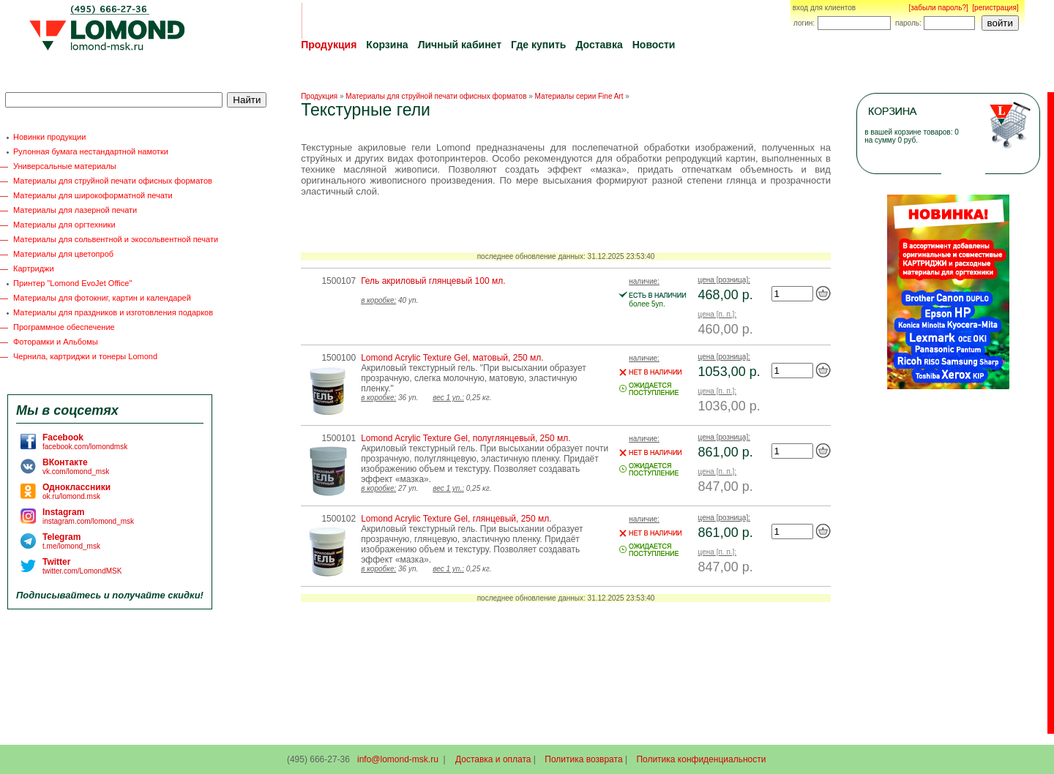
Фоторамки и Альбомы (55, 341)
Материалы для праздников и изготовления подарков (113, 312)
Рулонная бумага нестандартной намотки (90, 151)
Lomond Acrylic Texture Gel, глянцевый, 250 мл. (456, 519)
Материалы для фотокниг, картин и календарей (102, 297)
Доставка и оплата (493, 759)
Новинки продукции (49, 136)
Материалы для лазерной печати (75, 210)
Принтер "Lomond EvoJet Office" (72, 283)
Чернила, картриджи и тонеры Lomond (85, 356)
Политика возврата (583, 759)
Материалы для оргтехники (64, 224)
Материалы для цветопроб (63, 253)
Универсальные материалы (64, 166)
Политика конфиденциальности (701, 759)
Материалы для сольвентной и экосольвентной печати (115, 239)
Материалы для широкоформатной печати (93, 195)
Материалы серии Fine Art (579, 96)
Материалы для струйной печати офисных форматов (112, 180)
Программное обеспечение (64, 327)
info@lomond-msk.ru (397, 759)
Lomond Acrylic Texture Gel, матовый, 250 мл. (452, 358)
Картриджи (33, 268)
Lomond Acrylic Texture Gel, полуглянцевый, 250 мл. (465, 438)
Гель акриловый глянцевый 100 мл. (433, 281)
